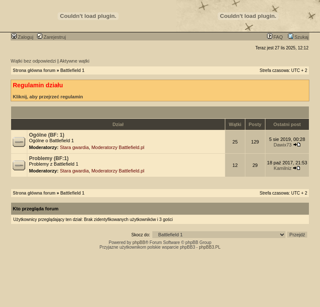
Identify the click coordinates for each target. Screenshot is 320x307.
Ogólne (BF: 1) (46, 135)
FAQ (275, 37)
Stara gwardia (74, 147)
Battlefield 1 (72, 70)
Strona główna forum (34, 70)
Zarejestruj (51, 37)
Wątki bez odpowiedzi (33, 60)
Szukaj (298, 37)
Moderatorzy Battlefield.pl (117, 147)
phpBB (138, 242)
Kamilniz (283, 168)
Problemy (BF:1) (49, 158)
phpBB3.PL (210, 247)
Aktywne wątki (75, 60)
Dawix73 (282, 144)
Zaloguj (22, 37)
